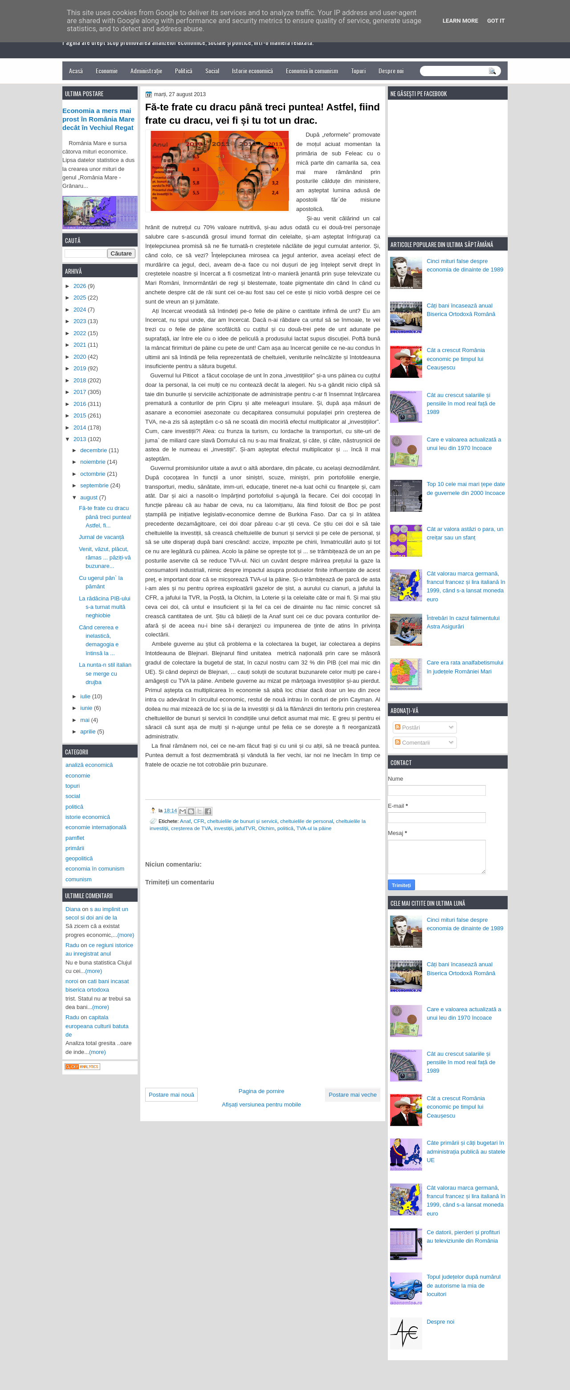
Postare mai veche (353, 1094)
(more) (126, 935)
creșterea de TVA (191, 828)
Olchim (266, 828)
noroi (71, 981)
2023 (80, 321)
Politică (183, 70)
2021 (80, 344)
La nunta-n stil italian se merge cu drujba (105, 673)
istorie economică (87, 817)
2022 (80, 333)
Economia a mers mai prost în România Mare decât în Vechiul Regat (98, 119)
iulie (86, 696)
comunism (78, 879)
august (89, 497)
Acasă (76, 70)
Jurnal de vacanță (101, 537)
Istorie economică (252, 70)
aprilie (88, 731)
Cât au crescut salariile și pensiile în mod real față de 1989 (461, 404)
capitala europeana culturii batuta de (97, 1026)
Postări (407, 727)
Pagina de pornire (262, 1091)
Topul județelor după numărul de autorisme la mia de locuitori (464, 1285)
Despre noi (391, 70)
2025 (80, 297)
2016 (80, 404)
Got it (496, 20)
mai (85, 720)
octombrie (93, 473)
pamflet (74, 838)
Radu (72, 945)
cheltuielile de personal (306, 821)
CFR (199, 821)
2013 (80, 439)
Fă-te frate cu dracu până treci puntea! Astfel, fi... (105, 517)
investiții (223, 828)
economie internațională (95, 827)
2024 (80, 309)
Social (212, 70)
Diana (73, 909)
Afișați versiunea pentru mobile (261, 1104)
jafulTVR (246, 828)
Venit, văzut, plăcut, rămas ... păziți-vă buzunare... (104, 558)
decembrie (94, 450)
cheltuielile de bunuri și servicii (242, 821)
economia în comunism (94, 868)
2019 (80, 368)
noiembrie (93, 461)
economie (77, 775)
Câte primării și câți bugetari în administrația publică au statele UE (466, 1151)
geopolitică (79, 858)
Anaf (185, 821)
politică (285, 828)
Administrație (146, 70)
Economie (107, 70)
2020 (80, 356)
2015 (80, 415)
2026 (80, 286)
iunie (87, 708)
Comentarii (412, 742)
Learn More (460, 20)
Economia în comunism (312, 70)
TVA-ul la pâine (313, 828)
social (72, 796)
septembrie (95, 485)
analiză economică (89, 765)
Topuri (358, 70)
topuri (72, 785)
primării (74, 848)
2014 (80, 427)
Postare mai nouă (171, 1094)
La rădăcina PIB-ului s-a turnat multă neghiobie (104, 607)
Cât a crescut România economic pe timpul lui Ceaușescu (456, 359)
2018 (80, 380)
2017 (80, 392)
